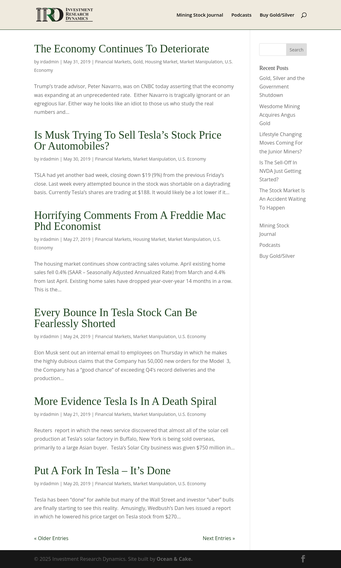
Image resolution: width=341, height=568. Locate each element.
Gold (138, 62)
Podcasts (241, 15)
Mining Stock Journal (199, 15)
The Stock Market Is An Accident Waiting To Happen (282, 199)
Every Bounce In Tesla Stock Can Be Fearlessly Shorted (115, 318)
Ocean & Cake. (175, 558)
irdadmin (49, 62)
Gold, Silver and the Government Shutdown (282, 86)
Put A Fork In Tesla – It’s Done (102, 470)
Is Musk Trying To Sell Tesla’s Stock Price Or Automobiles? (128, 140)
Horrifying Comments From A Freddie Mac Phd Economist (130, 220)
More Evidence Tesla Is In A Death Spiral (125, 401)
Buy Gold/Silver (277, 15)
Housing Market (161, 62)
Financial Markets (113, 62)
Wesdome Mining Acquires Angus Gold (279, 115)
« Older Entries (51, 538)
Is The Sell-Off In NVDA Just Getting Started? (280, 171)
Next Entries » (219, 538)
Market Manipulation (201, 62)
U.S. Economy (192, 159)
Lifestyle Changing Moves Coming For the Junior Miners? (280, 143)
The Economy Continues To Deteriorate (121, 49)
